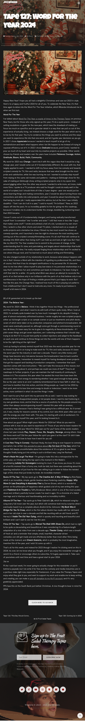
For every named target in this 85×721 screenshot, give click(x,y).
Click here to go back (42, 603)
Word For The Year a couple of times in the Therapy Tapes (44, 118)
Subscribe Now (55, 659)
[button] (79, 4)
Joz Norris (29, 36)
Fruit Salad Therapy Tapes (45, 36)
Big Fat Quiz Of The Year (59, 445)
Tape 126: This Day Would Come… (16, 616)
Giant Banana (46, 708)
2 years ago (59, 36)
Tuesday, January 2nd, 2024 (13, 36)
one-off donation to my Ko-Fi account (46, 578)
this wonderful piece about (36, 445)
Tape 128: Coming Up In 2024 (70, 616)
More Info (20, 671)
